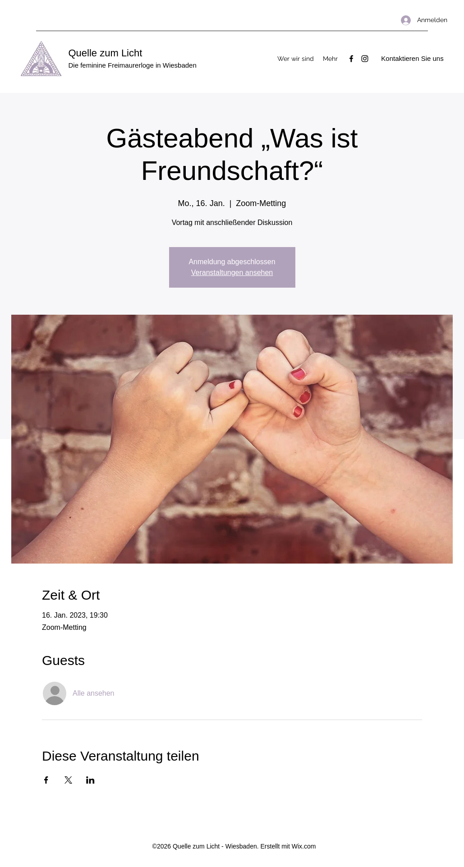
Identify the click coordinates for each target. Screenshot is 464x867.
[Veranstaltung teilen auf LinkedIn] (90, 780)
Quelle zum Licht (105, 53)
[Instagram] (364, 58)
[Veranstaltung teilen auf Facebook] (46, 780)
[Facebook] (351, 58)
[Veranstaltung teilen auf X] (68, 780)
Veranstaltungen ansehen (232, 272)
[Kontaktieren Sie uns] (413, 58)
